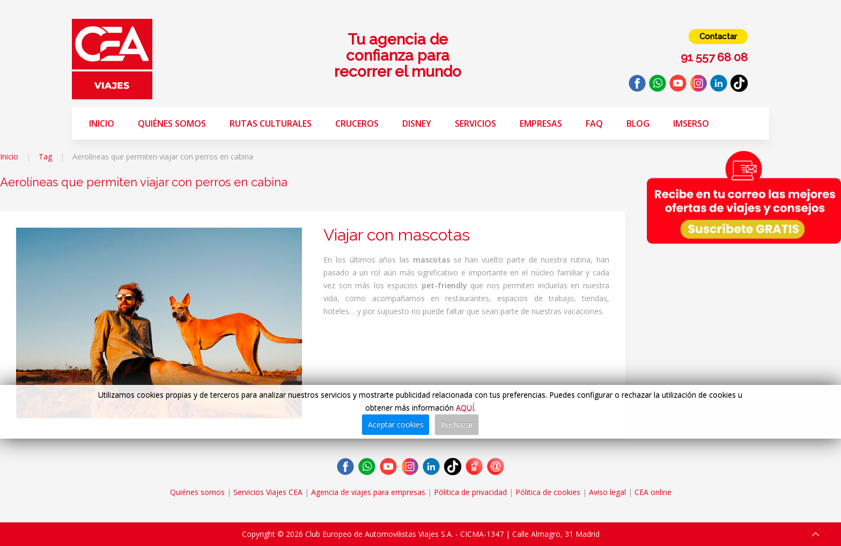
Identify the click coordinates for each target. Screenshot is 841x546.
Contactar (718, 36)
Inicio (101, 123)
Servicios (475, 123)
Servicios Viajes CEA (268, 492)
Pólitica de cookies (547, 492)
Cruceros (357, 123)
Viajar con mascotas (396, 234)
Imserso (691, 123)
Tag (45, 156)
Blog (638, 123)
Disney (416, 123)
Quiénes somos (172, 123)
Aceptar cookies (396, 424)
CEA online (653, 492)
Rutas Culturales (271, 123)
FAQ (594, 123)
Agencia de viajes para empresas (368, 492)
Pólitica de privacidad (470, 492)
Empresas (541, 123)
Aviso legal (607, 492)
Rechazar (457, 424)
